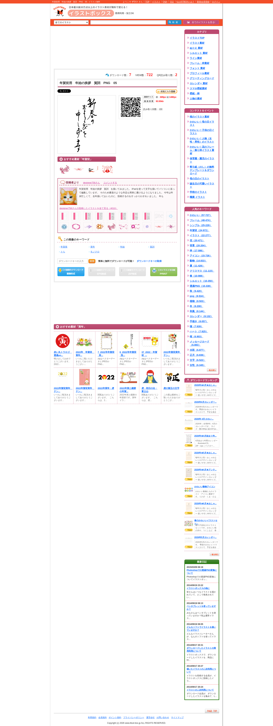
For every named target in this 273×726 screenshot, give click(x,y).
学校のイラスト (198, 192)
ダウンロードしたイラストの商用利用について (201, 649)
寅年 (92, 246)
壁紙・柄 (195, 93)
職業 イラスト (197, 197)
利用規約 (92, 717)
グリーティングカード (202, 78)
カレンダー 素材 (199, 83)
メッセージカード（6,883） (199, 343)
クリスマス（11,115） (202, 270)
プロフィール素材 (199, 73)
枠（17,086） (197, 250)
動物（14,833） (198, 260)
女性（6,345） (198, 365)
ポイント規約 (115, 717)
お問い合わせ (163, 717)
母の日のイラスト (199, 178)
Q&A (165, 2)
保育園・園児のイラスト (202, 160)
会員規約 (102, 717)
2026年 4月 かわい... (203, 419)
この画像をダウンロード (70, 271)
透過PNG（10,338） (201, 286)
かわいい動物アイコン (204, 486)
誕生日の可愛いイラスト (202, 185)
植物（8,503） (198, 301)
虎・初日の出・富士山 (149, 390)
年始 (122, 246)
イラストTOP (197, 37)
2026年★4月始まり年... (205, 436)
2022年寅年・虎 (106, 388)
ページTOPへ (212, 711)
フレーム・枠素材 (199, 63)
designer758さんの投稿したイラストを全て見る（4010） (89, 208)
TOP (147, 2)
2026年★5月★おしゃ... (205, 453)
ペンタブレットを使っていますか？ (201, 607)
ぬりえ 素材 (196, 48)
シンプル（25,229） (201, 225)
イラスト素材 (197, 42)
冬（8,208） (196, 306)
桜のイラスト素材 (199, 116)
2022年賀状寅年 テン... (172, 354)
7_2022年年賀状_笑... (106, 354)
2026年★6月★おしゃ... (205, 503)
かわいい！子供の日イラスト (202, 132)
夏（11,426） (197, 265)
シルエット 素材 (199, 53)
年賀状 (64, 246)
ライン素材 (196, 58)
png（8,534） (197, 296)
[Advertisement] (34, 57)
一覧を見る (211, 370)
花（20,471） (197, 240)
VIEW (189, 394)
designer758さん (91, 182)
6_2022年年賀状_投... (128, 354)
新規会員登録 (203, 2)
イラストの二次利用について (200, 690)
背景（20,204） (198, 245)
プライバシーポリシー (133, 717)
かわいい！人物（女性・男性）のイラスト (202, 140)
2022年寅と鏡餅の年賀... (128, 390)
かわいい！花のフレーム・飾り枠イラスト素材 (202, 150)
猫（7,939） (196, 326)
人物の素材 (196, 98)
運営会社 (150, 717)
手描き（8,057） (199, 321)
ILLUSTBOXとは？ (185, 2)
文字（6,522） (198, 360)
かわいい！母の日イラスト (202, 123)
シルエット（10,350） (202, 280)
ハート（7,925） (199, 331)
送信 (92, 261)
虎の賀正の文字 (171, 388)
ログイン (216, 2)
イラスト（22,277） (201, 235)
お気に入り (166, 91)
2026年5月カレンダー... (205, 537)
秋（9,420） (196, 291)
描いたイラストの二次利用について (201, 670)
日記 (172, 2)
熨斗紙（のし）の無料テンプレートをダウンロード (202, 170)
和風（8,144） (198, 311)
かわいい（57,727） (201, 215)
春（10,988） (197, 275)
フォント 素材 (197, 68)
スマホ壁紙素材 (198, 88)
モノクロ (94, 251)
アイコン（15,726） (201, 255)
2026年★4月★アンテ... (205, 469)
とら (63, 251)
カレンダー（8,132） (201, 316)
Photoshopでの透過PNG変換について (202, 571)
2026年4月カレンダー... (205, 402)
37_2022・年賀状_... (149, 354)
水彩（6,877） (198, 350)
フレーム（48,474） (201, 220)
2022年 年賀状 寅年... (84, 354)
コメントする (110, 182)
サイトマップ (177, 717)
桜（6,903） (196, 336)
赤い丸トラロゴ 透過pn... (62, 354)
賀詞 (152, 246)
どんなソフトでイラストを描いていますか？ (201, 628)
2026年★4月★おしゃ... (205, 385)
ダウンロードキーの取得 (149, 261)
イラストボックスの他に (198, 588)
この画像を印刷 (163, 271)
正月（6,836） (198, 355)
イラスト (156, 2)
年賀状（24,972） (199, 230)
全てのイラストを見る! (201, 22)
